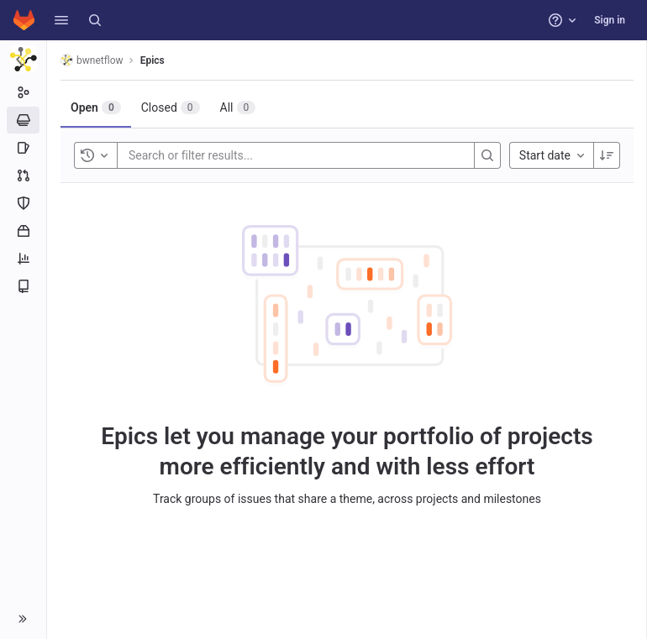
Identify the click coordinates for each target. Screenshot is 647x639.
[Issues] (23, 147)
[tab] (95, 107)
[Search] (95, 20)
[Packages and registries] (23, 230)
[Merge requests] (23, 175)
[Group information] (23, 92)
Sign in (609, 20)
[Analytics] (23, 258)
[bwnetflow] (23, 59)
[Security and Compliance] (23, 203)
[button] (61, 20)
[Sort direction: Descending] (606, 155)
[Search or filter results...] (229, 155)
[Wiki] (23, 286)
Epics (152, 60)
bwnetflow (92, 60)
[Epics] (23, 120)
